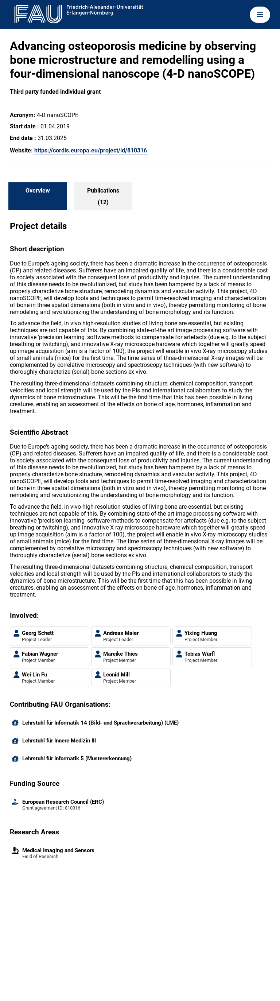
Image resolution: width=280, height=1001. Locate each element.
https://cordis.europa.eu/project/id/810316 (90, 150)
